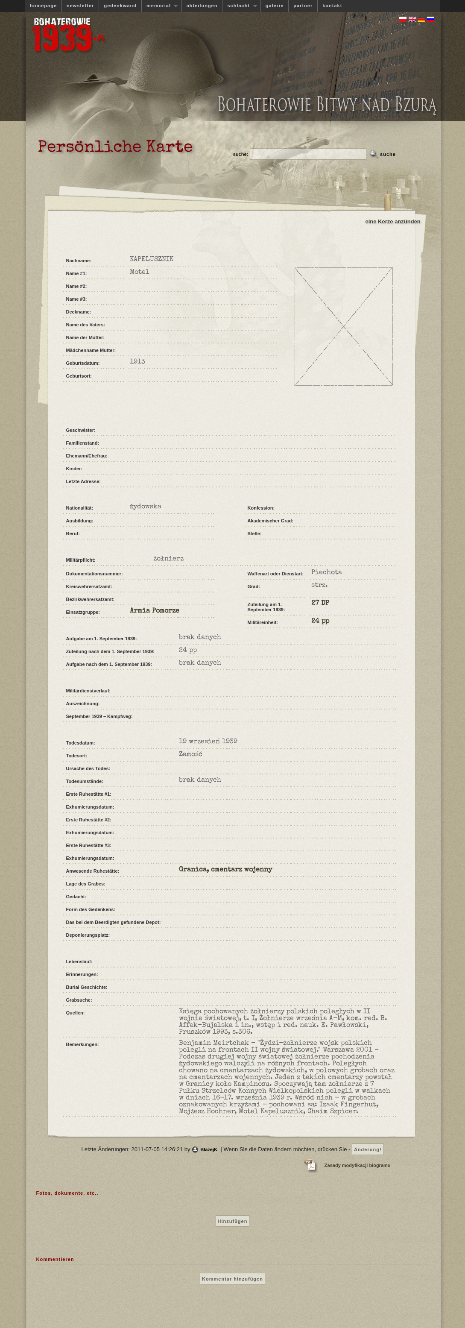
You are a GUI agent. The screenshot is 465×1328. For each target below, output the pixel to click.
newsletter (80, 5)
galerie (275, 5)
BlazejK (208, 1149)
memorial (159, 6)
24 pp (320, 621)
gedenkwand (120, 5)
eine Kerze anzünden (393, 221)
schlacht (239, 6)
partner (303, 5)
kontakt (332, 5)
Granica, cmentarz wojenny (225, 870)
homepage (43, 5)
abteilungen (202, 5)
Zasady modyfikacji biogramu (358, 1165)
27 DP (320, 603)
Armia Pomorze (154, 611)
